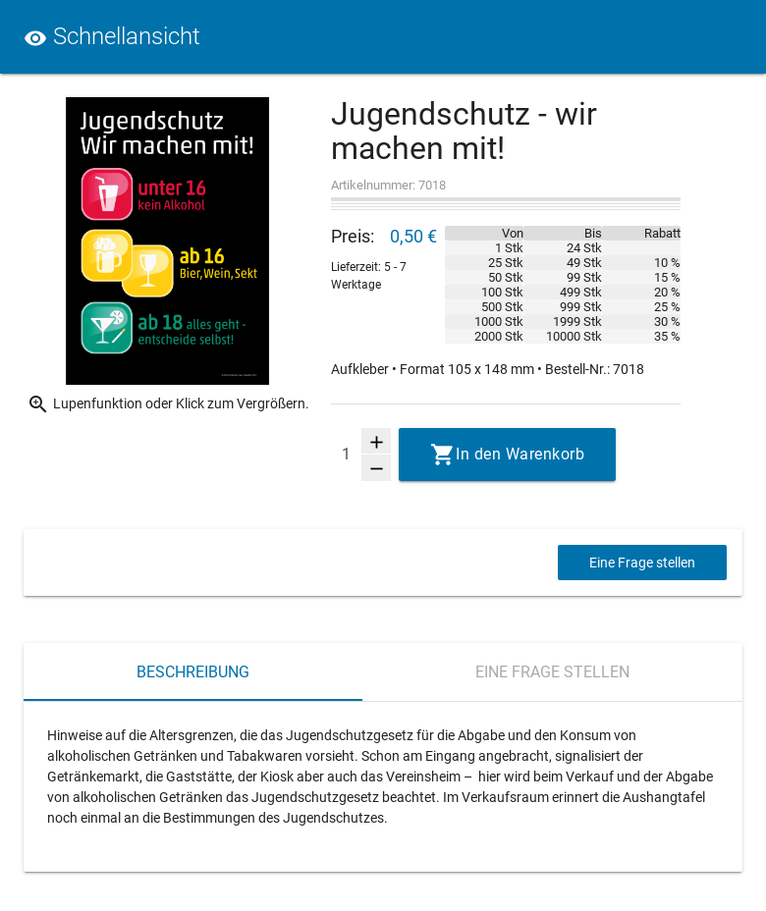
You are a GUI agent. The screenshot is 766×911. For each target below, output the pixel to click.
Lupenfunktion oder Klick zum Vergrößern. (168, 404)
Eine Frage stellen (642, 562)
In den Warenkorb (520, 454)
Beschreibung (193, 672)
